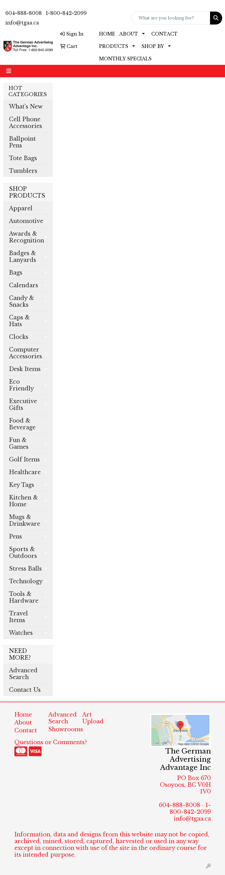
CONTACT (164, 34)
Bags (15, 272)
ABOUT (128, 34)
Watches (21, 632)
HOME (107, 34)
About (23, 722)
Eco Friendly (21, 385)
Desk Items (25, 369)
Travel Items (18, 617)
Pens (15, 536)
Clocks (18, 336)
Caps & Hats (19, 321)
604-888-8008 (23, 13)
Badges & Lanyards (22, 256)
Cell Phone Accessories (25, 122)
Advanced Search (23, 673)
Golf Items (24, 459)
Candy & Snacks (21, 301)
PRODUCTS (113, 46)
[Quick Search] (170, 18)
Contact (25, 730)
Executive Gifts (23, 404)
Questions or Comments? (50, 742)
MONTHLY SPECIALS (125, 58)
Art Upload (93, 718)
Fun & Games (19, 443)
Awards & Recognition (26, 237)
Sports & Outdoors (23, 552)
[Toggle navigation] (9, 71)
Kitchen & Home (23, 501)
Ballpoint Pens (22, 142)
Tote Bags (23, 158)
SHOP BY (152, 46)
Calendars (23, 285)
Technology (26, 581)
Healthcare (25, 472)
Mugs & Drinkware (24, 520)
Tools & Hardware (23, 597)
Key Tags (21, 484)
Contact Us (25, 689)
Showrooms (61, 729)
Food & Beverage (22, 424)
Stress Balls (25, 568)
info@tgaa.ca (22, 23)
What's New (26, 106)
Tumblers (23, 170)
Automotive (26, 221)
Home (23, 714)
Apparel (20, 208)
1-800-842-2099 (66, 13)
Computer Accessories (25, 353)
